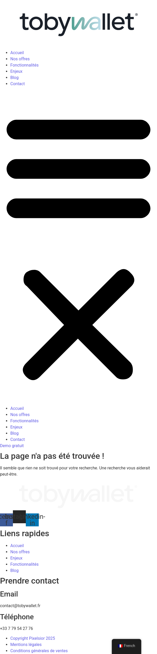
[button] (78, 246)
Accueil (17, 52)
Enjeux (16, 71)
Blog (14, 77)
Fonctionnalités (24, 65)
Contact (17, 83)
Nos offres (20, 58)
